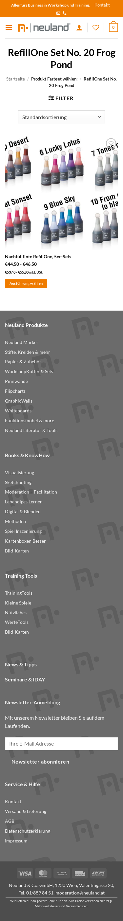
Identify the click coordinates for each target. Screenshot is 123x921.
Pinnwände (16, 381)
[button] (9, 27)
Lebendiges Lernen (24, 501)
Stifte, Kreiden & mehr (27, 352)
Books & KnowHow (27, 455)
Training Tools (21, 575)
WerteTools (17, 622)
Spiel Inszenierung (23, 531)
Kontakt (102, 5)
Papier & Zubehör (23, 361)
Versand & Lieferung (25, 811)
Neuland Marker (21, 342)
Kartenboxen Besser (25, 541)
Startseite (15, 78)
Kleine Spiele (18, 602)
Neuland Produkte (26, 325)
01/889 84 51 (39, 892)
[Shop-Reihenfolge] (61, 116)
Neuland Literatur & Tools (31, 430)
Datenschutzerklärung (27, 831)
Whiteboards (18, 410)
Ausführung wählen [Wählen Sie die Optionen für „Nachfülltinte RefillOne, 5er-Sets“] (26, 283)
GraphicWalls (18, 401)
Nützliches (16, 612)
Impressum (16, 840)
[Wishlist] (95, 27)
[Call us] (65, 13)
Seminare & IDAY (25, 679)
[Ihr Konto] (79, 27)
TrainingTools (18, 593)
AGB (9, 821)
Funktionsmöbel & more (29, 420)
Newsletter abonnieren (40, 762)
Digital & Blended (23, 511)
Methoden (15, 521)
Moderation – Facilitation (31, 492)
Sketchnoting (18, 482)
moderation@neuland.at (80, 892)
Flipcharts (15, 391)
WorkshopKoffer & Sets (29, 371)
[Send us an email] (58, 13)
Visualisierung (19, 472)
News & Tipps (21, 664)
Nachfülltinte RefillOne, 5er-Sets (38, 256)
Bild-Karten (17, 550)
